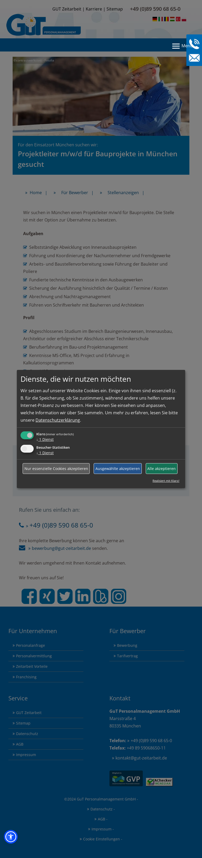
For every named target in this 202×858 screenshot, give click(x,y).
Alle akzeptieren (161, 468)
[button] (10, 836)
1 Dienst (45, 439)
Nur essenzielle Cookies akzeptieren (56, 468)
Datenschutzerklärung (58, 420)
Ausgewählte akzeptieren (117, 468)
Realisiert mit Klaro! (166, 481)
